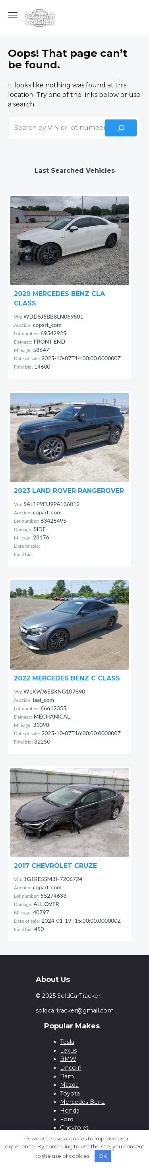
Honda (69, 1110)
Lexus (68, 1050)
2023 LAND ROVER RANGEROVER (69, 491)
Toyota (70, 1093)
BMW (68, 1059)
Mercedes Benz (82, 1101)
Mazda (69, 1084)
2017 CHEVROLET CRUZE (55, 865)
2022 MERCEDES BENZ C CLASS (67, 678)
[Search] (120, 128)
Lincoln (70, 1067)
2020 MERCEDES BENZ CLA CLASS (59, 298)
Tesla (67, 1041)
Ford (67, 1119)
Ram (67, 1076)
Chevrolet (74, 1127)
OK (103, 1156)
